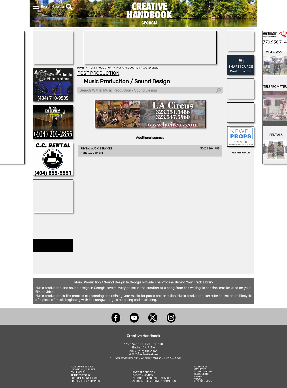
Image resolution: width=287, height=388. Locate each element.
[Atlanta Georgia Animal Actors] (240, 50)
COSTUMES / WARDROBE (85, 378)
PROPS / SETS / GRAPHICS (86, 381)
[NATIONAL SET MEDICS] (53, 63)
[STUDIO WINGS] (53, 212)
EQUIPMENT (77, 372)
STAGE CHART (201, 374)
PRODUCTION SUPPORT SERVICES (152, 378)
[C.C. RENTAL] (53, 174)
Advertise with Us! (241, 153)
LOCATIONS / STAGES (83, 369)
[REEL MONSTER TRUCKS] (240, 97)
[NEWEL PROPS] (240, 145)
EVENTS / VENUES (142, 375)
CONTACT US (200, 366)
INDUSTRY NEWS (202, 381)
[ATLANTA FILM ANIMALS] (53, 100)
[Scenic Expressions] (53, 137)
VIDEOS (198, 379)
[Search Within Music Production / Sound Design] (150, 90)
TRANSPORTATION (81, 375)
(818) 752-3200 (148, 351)
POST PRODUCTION (143, 372)
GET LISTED (200, 369)
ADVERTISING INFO (204, 371)
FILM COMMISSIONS (82, 366)
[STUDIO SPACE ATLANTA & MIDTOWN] (240, 121)
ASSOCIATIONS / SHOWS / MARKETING (154, 381)
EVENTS (198, 376)
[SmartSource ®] (240, 74)
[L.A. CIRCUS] (150, 127)
